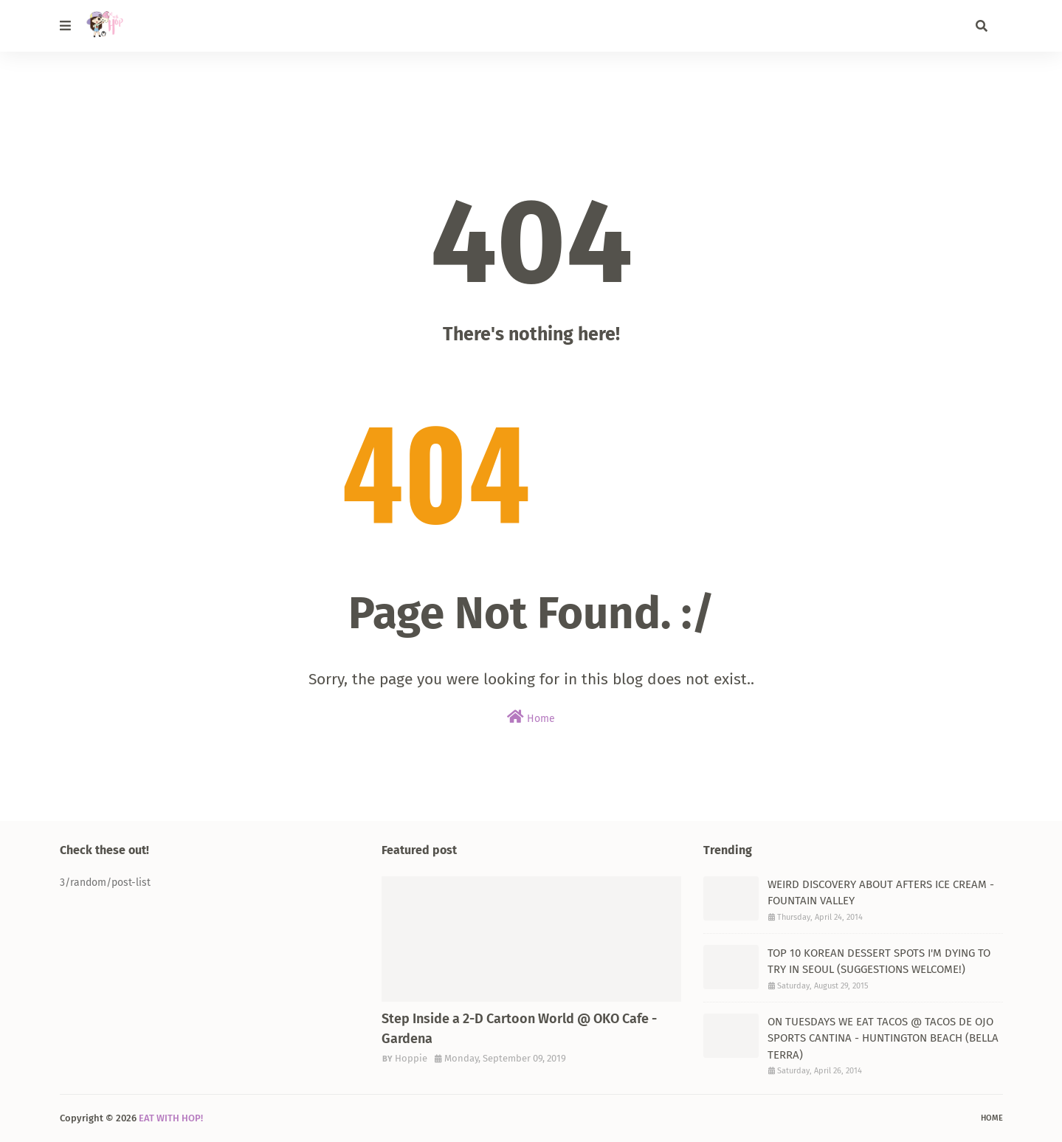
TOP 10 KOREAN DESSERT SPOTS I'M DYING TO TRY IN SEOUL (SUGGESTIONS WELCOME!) (879, 961)
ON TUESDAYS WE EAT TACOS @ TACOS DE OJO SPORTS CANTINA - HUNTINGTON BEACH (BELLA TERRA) (883, 1038)
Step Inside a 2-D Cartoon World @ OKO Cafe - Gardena (519, 1029)
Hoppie (411, 1058)
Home (531, 717)
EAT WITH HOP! (171, 1118)
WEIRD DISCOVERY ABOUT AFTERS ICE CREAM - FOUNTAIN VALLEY (881, 893)
